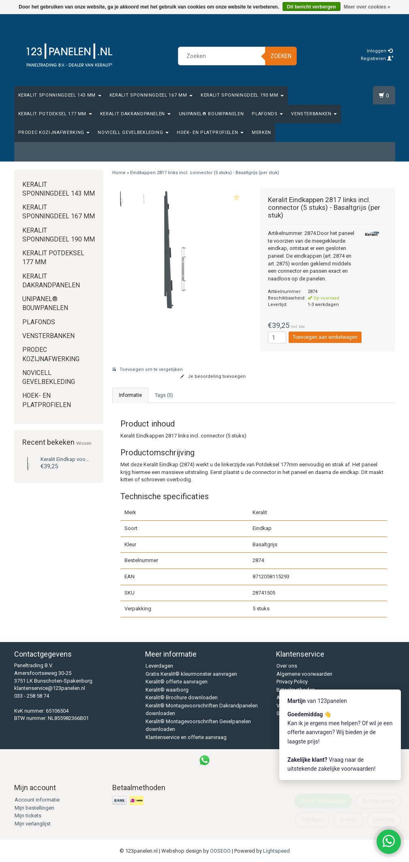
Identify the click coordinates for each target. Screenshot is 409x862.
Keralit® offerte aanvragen (177, 682)
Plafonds (267, 113)
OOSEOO (220, 851)
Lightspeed (276, 851)
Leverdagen (159, 666)
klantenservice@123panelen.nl (49, 688)
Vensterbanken (314, 113)
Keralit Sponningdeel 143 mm (59, 95)
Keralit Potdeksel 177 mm (55, 113)
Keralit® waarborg (167, 690)
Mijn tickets (28, 815)
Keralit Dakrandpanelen (135, 113)
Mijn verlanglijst (33, 824)
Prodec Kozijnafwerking (54, 132)
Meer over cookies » (367, 7)
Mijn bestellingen (34, 808)
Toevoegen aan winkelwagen (325, 337)
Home (119, 172)
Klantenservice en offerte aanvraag (186, 737)
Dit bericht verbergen (311, 7)
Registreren (377, 58)
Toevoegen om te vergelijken (147, 369)
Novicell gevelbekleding (133, 132)
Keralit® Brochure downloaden (182, 697)
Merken (261, 132)
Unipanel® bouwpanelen (211, 113)
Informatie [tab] (130, 395)
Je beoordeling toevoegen (213, 376)
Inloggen (379, 51)
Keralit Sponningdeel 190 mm (242, 95)
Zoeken (280, 56)
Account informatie (37, 800)
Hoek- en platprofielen (210, 132)
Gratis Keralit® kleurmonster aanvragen (191, 674)
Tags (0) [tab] (164, 395)
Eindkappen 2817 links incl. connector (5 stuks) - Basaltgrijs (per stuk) (204, 172)
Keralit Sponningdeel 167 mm (151, 95)
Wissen (84, 443)
